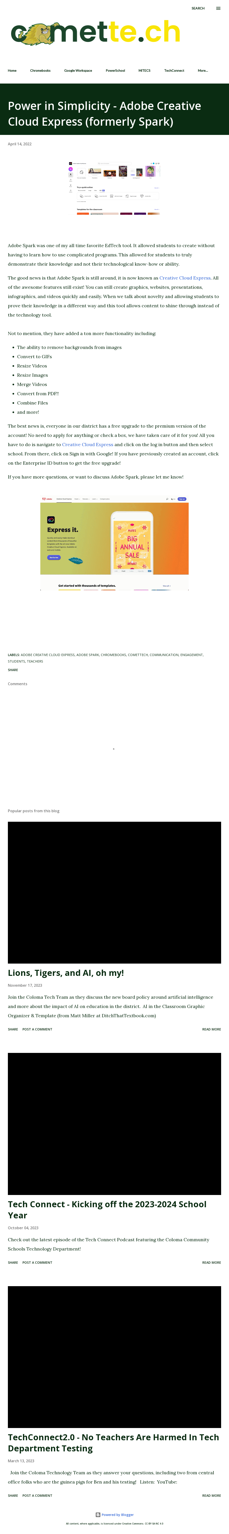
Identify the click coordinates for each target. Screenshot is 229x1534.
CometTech (138, 655)
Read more (211, 1029)
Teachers (35, 661)
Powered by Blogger (114, 1514)
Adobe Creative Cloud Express (48, 655)
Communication (164, 655)
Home (12, 70)
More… (203, 70)
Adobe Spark (87, 655)
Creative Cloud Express (185, 278)
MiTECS (144, 70)
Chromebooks (40, 70)
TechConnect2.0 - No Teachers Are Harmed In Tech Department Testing (113, 1442)
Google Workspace (78, 70)
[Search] (198, 8)
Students (16, 661)
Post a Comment (37, 1029)
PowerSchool (115, 70)
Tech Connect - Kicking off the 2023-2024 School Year (107, 1209)
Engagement (191, 655)
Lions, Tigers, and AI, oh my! (66, 972)
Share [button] (13, 670)
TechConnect (174, 70)
